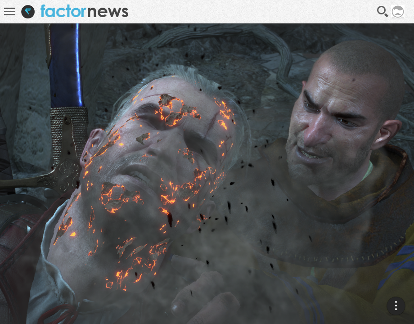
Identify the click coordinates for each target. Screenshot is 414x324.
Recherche (383, 11)
